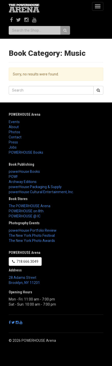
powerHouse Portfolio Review (33, 230)
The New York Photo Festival (32, 235)
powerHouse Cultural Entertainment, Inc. (41, 192)
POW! (13, 177)
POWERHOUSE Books (26, 152)
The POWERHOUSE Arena (29, 206)
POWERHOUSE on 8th (26, 211)
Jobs (13, 147)
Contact (15, 137)
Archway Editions (23, 182)
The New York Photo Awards (32, 241)
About (14, 127)
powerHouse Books (24, 171)
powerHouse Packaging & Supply (35, 187)
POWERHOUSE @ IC (24, 216)
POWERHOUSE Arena (24, 114)
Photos (14, 132)
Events (14, 122)
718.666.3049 (25, 261)
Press (13, 142)
